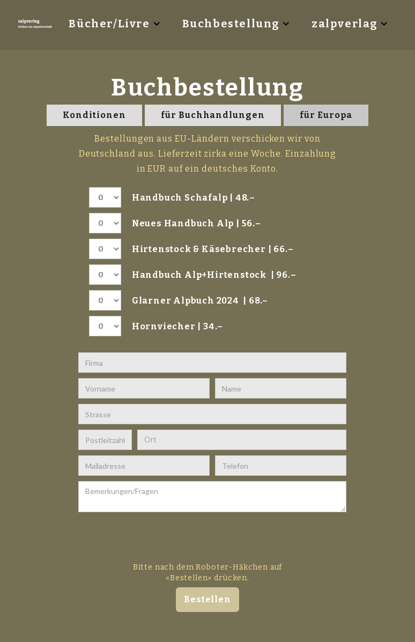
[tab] (94, 115)
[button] (114, 23)
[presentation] (203, 538)
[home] (37, 23)
